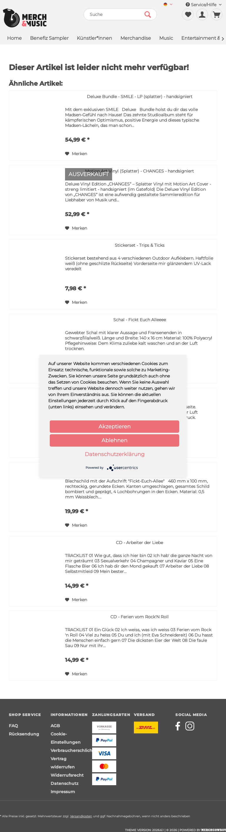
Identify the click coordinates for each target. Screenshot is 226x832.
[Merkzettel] (188, 14)
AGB (55, 725)
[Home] (14, 38)
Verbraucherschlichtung (70, 750)
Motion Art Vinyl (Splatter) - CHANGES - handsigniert (139, 171)
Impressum (63, 791)
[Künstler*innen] (94, 38)
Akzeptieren (115, 426)
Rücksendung (24, 734)
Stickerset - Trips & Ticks (139, 245)
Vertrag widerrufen (63, 763)
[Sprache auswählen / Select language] (168, 5)
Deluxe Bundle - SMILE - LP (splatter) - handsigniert (139, 96)
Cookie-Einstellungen (66, 738)
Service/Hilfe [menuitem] (204, 4)
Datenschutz (64, 783)
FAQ (13, 725)
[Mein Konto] (202, 14)
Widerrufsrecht (67, 775)
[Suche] (120, 14)
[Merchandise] (135, 38)
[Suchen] (148, 14)
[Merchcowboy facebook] (179, 726)
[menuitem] (168, 5)
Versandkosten (81, 816)
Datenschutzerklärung (114, 454)
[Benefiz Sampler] (49, 38)
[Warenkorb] (216, 14)
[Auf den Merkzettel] (76, 153)
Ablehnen (114, 440)
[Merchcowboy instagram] (189, 726)
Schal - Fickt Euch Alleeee (139, 319)
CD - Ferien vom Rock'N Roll (139, 616)
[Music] (166, 38)
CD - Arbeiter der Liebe (139, 542)
